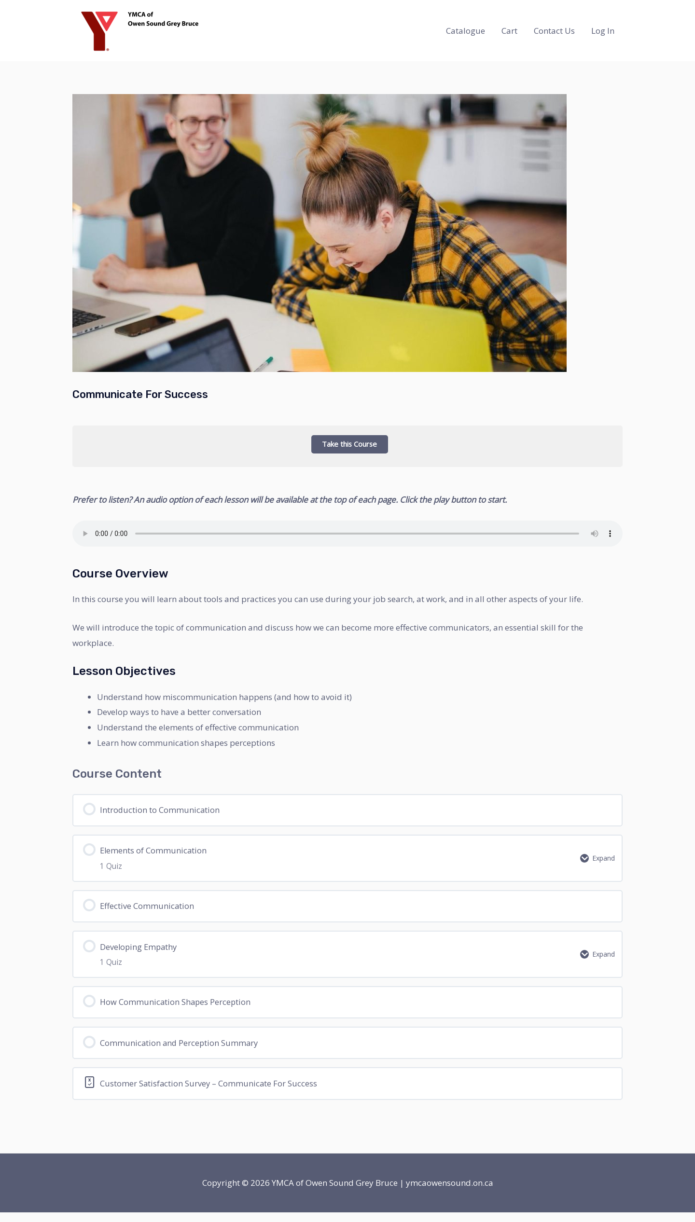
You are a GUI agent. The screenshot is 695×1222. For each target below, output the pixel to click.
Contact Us (554, 30)
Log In (602, 30)
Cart (509, 30)
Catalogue (465, 30)
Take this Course (347, 444)
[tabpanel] (347, 767)
